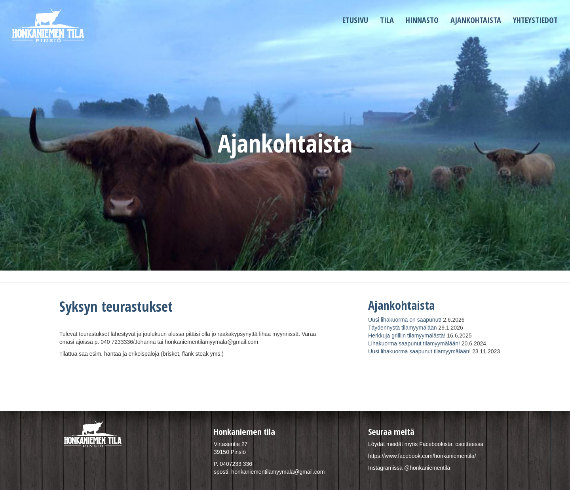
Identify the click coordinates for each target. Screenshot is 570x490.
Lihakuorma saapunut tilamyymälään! (414, 343)
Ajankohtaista (475, 20)
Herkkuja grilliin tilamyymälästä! (406, 335)
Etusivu (355, 20)
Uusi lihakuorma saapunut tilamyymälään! (419, 351)
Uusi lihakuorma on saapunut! (404, 319)
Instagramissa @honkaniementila (409, 468)
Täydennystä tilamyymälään (402, 327)
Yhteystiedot (535, 20)
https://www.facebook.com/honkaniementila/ (422, 456)
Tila (387, 20)
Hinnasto (422, 20)
